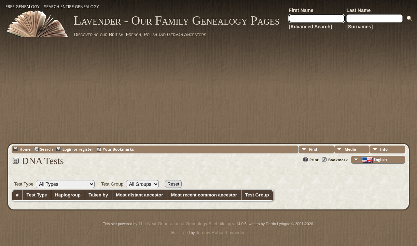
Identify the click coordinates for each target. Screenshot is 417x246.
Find (313, 149)
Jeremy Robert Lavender (220, 232)
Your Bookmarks (118, 149)
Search (46, 149)
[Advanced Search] (310, 26)
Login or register (77, 149)
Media (350, 149)
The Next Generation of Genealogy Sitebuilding (184, 223)
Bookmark (338, 159)
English (374, 160)
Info (384, 149)
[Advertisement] (209, 89)
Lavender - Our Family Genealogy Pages (177, 20)
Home (25, 149)
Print (314, 159)
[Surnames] (359, 26)
